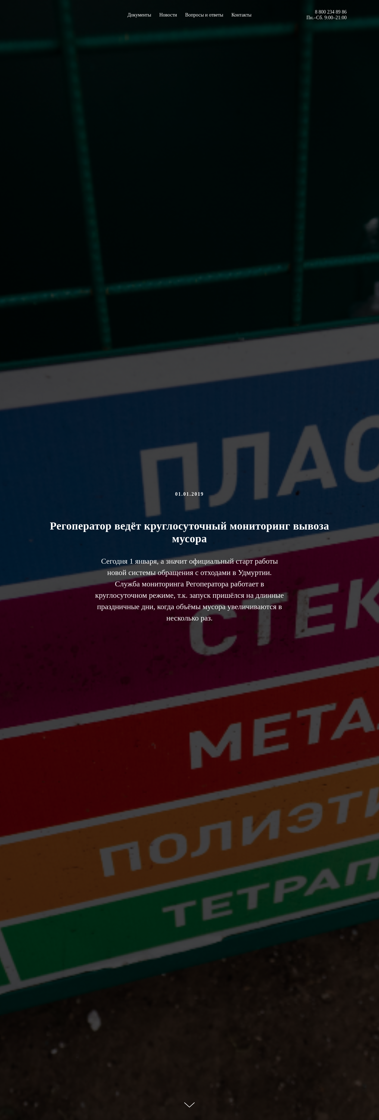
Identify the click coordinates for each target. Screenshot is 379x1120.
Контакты (241, 15)
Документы (139, 15)
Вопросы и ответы (204, 15)
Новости (168, 15)
